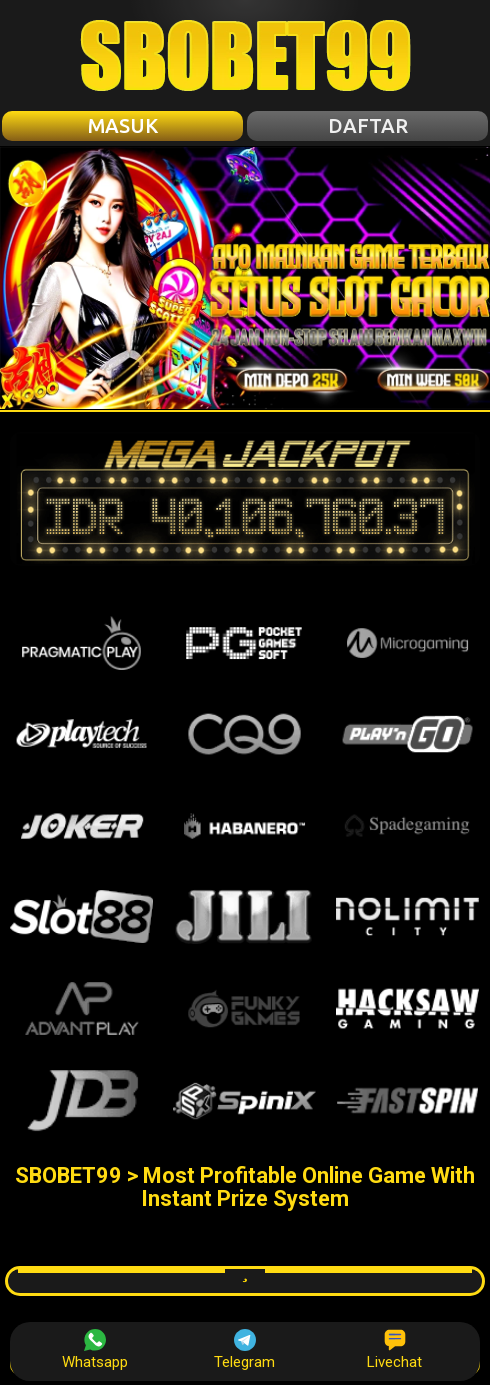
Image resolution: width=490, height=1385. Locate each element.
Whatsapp (95, 1350)
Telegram (244, 1350)
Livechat (394, 1350)
